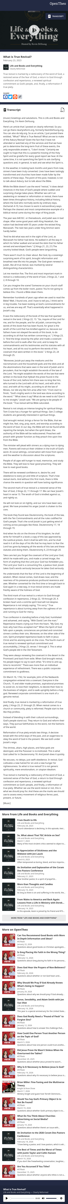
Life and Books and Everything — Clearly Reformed (25, 1192)
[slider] (22, 1198)
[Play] (7, 1198)
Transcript (56, 16)
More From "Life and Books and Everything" (34, 918)
